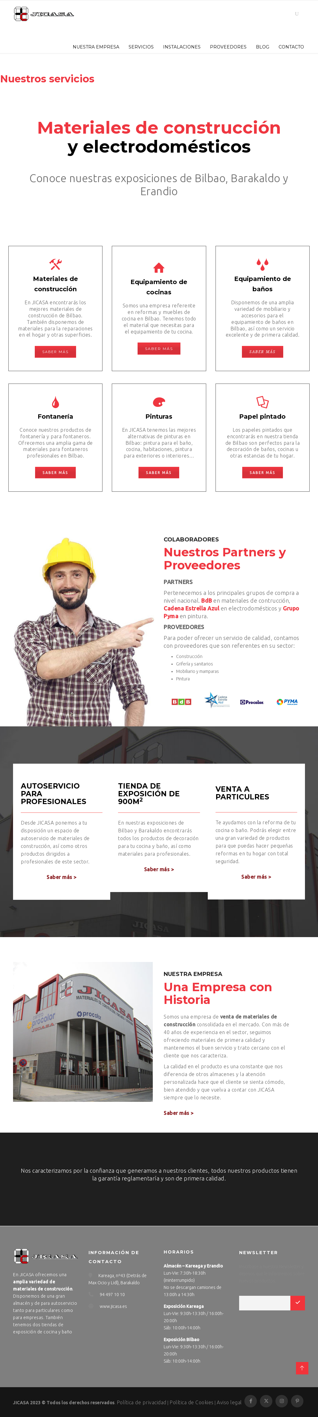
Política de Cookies (192, 1402)
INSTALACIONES (182, 47)
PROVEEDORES (228, 47)
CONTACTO (291, 47)
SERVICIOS (141, 47)
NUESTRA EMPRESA (96, 47)
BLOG (262, 47)
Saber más (55, 352)
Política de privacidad (141, 1402)
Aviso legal (229, 1402)
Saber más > (62, 877)
